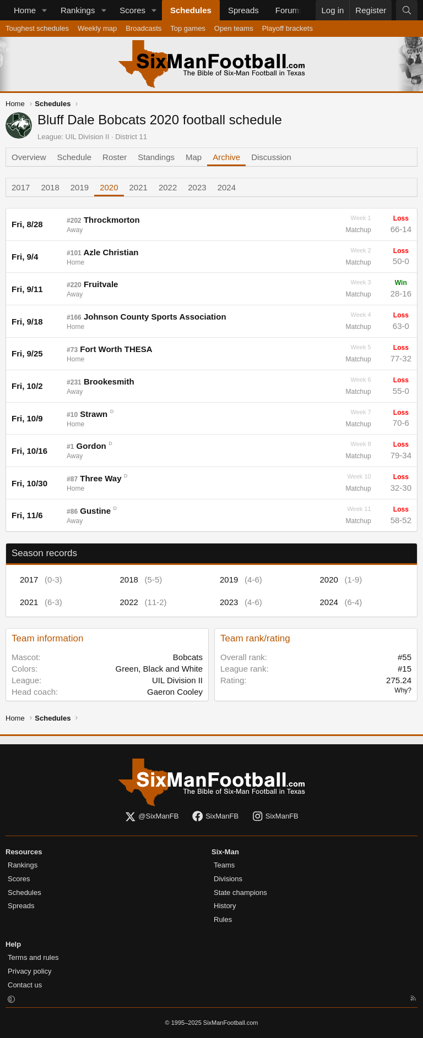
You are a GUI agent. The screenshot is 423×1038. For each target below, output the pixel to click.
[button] (44, 10)
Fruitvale (101, 284)
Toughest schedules (37, 28)
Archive (226, 157)
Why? (402, 690)
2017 (21, 187)
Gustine (95, 510)
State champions (240, 892)
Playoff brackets (287, 28)
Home (25, 10)
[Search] (406, 10)
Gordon (91, 446)
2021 (138, 187)
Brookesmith (109, 381)
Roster (114, 157)
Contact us (25, 985)
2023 (197, 187)
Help (13, 944)
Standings (156, 157)
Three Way (100, 478)
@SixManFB (151, 816)
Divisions (228, 879)
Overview (29, 157)
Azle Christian (110, 252)
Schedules (191, 10)
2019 (79, 187)
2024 (227, 187)
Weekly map (97, 28)
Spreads (243, 10)
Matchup (358, 230)
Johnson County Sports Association (155, 316)
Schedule (74, 157)
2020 (109, 187)
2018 (50, 187)
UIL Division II (88, 137)
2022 (168, 187)
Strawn (93, 414)
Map (194, 157)
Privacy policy (29, 971)
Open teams (233, 28)
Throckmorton (112, 219)
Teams (224, 865)
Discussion (271, 157)
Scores (132, 10)
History (225, 906)
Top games (187, 28)
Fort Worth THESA (116, 349)
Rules (223, 919)
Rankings (78, 10)
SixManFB (215, 816)
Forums (289, 10)
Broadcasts (143, 28)
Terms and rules (33, 957)
